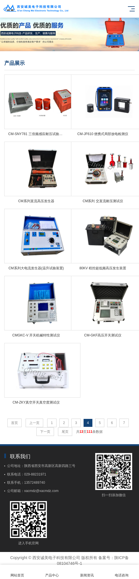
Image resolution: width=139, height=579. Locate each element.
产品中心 (52, 572)
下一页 (45, 432)
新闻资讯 (87, 572)
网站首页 (17, 572)
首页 (14, 423)
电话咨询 (121, 572)
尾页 (65, 432)
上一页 (34, 423)
